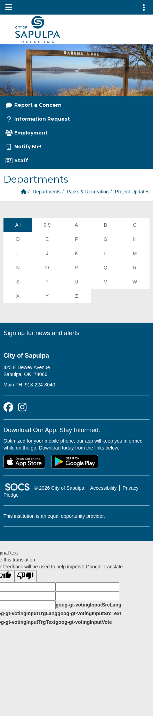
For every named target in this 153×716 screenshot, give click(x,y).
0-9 (46, 225)
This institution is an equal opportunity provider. (54, 516)
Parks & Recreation (88, 191)
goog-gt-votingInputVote (83, 622)
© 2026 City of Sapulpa (59, 488)
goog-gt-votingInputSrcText (89, 613)
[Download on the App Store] (24, 462)
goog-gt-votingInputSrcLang (88, 605)
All (18, 225)
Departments (47, 191)
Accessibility (103, 488)
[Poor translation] (25, 576)
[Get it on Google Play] (74, 462)
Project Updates (132, 191)
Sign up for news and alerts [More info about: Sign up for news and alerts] (41, 333)
